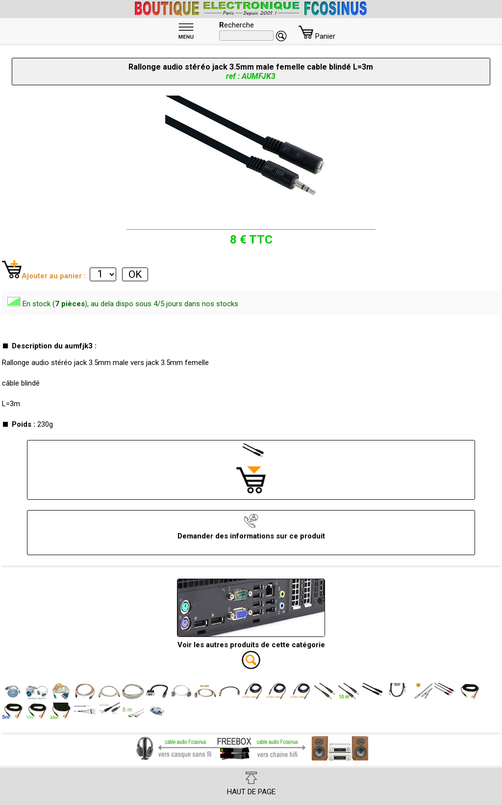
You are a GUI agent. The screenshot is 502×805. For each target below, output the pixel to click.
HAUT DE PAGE (251, 784)
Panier (317, 36)
